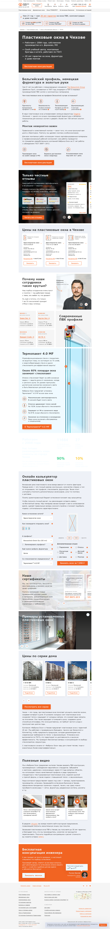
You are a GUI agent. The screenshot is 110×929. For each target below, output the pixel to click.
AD (41, 337)
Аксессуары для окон (50, 897)
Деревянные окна (39, 10)
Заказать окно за (72, 563)
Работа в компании (85, 914)
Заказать (30, 263)
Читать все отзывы (33, 217)
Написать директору (77, 1)
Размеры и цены (41, 1)
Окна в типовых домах (25, 910)
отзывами (47, 186)
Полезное (47, 915)
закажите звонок (80, 6)
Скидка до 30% (78, 23)
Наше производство (29, 1)
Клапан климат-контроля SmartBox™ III (56, 900)
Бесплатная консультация (38, 66)
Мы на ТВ (47, 886)
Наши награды (37, 886)
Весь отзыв (79, 212)
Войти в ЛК (88, 1)
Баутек (44, 318)
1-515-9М (27, 683)
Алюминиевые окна (25, 900)
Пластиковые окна (25, 10)
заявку (40, 837)
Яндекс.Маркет (28, 194)
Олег (66, 186)
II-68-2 (48, 683)
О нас (20, 1)
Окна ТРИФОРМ (52, 10)
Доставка (47, 907)
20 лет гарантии (48, 16)
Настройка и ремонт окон (52, 894)
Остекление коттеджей (83, 10)
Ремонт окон (51, 1)
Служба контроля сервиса (52, 910)
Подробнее (29, 693)
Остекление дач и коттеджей (27, 907)
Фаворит (27, 337)
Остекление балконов (67, 10)
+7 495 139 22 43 (78, 4)
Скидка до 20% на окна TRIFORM (55, 23)
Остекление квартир (25, 902)
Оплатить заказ (25, 886)
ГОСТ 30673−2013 (66, 597)
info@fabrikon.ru (23, 924)
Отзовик (39, 194)
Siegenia (77, 114)
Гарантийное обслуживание (52, 913)
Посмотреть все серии (36, 707)
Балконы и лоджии (24, 905)
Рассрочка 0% (28, 258)
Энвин (25, 318)
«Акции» (34, 824)
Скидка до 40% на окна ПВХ (33, 23)
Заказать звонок (33, 875)
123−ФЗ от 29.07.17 (89, 597)
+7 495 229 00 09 (32, 924)
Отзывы (67, 1)
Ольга (88, 186)
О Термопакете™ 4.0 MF (37, 427)
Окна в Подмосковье (25, 913)
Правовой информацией (83, 925)
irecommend (50, 194)
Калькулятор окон (86, 916)
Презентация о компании (83, 911)
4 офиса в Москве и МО (83, 892)
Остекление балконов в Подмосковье (30, 915)
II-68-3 (71, 683)
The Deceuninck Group (76, 87)
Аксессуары (60, 1)
